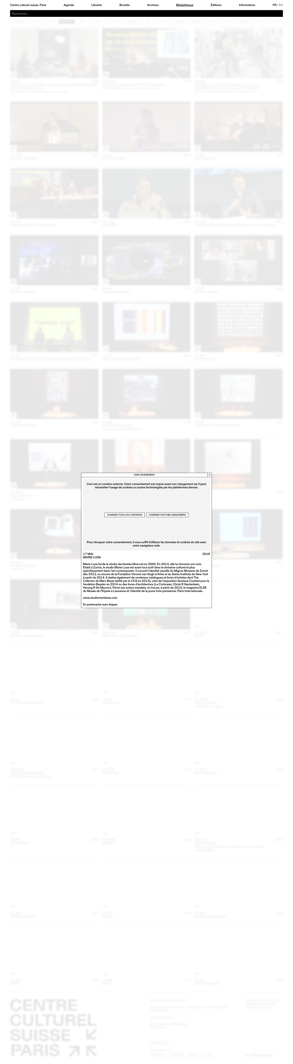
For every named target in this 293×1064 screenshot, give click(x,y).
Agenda (69, 5)
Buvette (124, 5)
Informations (247, 5)
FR (275, 5)
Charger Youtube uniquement (167, 514)
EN (281, 5)
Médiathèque (184, 5)
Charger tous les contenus (124, 514)
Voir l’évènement (144, 475)
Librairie (96, 5)
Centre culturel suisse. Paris (28, 5)
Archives (152, 5)
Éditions (216, 5)
